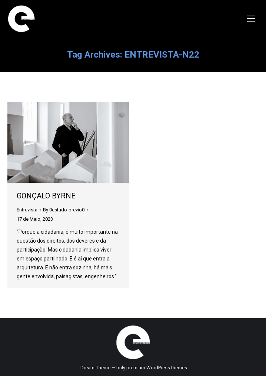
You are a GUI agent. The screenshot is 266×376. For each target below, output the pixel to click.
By (63, 210)
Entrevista (27, 210)
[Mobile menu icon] (251, 18)
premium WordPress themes (156, 367)
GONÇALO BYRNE (46, 195)
